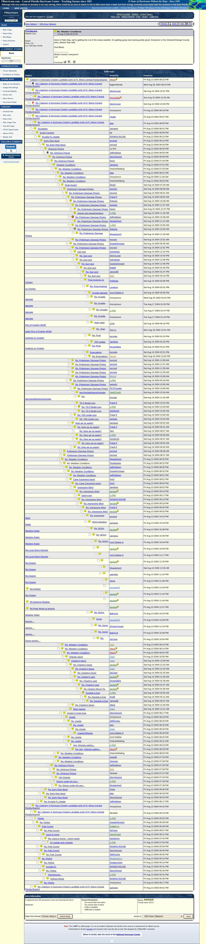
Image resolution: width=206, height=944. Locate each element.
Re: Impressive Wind (89, 491)
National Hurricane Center (128, 934)
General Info (8, 111)
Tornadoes (43, 129)
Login (6, 8)
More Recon (8, 98)
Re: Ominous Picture (60, 153)
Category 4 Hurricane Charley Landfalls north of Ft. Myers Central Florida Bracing (69, 79)
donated (90, 929)
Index (173, 24)
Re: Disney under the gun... (72, 785)
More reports (79, 709)
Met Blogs (7, 37)
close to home (52, 834)
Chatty (113, 117)
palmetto (114, 574)
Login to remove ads (11, 162)
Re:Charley (30, 563)
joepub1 (113, 205)
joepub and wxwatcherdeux (90, 213)
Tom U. (113, 330)
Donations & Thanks (11, 74)
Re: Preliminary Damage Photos (84, 193)
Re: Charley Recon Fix (94, 689)
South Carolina (47, 133)
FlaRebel (114, 281)
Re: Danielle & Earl (97, 697)
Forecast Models (10, 91)
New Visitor (21, 8)
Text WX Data (8, 126)
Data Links (7, 119)
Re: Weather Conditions (70, 169)
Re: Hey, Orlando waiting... (88, 749)
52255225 (114, 411)
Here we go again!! (84, 423)
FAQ (138, 16)
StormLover (115, 91)
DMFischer (115, 721)
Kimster (113, 239)
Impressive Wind (85, 487)
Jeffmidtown (115, 153)
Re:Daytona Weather (40, 602)
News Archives (9, 41)
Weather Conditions (65, 165)
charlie (72, 717)
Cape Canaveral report (84, 479)
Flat (189, 24)
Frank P (113, 197)
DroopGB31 (115, 347)
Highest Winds (57, 879)
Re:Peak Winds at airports (42, 608)
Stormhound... (55, 875)
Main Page (7, 30)
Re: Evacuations (100, 356)
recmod (113, 140)
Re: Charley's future (82, 665)
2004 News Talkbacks (48, 24)
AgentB (113, 757)
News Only (7, 33)
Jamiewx (114, 128)
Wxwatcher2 (116, 221)
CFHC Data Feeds (10, 130)
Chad (112, 789)
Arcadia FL (51, 867)
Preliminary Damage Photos (80, 189)
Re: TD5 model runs (87, 415)
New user (115, 16)
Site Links (7, 115)
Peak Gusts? (71, 185)
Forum (5, 71)
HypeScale (6, 58)
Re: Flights (45, 822)
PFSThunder (116, 388)
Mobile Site (7, 137)
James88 (114, 272)
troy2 (112, 479)
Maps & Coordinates (11, 84)
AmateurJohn (116, 862)
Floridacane (31, 31)
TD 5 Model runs (87, 403)
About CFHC (8, 133)
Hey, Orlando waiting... (84, 745)
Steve (112, 581)
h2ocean (114, 761)
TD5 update (99, 342)
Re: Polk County (51, 830)
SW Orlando (64, 777)
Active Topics (146, 14)
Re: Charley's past (86, 677)
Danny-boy (87, 495)
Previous (163, 24)
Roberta (113, 201)
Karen (113, 209)
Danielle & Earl (93, 693)
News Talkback (31, 24)
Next (181, 24)
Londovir (114, 287)
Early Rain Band (51, 141)
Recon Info (7, 95)
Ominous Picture (56, 149)
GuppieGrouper (117, 243)
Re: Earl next (86, 256)
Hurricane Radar (10, 102)
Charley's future (78, 661)
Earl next (81, 252)
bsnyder (113, 336)
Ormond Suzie (116, 626)
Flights (41, 818)
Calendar (154, 16)
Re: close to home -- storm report (64, 838)
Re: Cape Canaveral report (88, 483)
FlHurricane (11, 12)
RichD (113, 185)
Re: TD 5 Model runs (91, 407)
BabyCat (114, 613)
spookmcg (115, 838)
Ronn (112, 161)
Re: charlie (76, 721)
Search (6, 44)
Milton (133, 8)
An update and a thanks (61, 842)
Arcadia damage (100, 293)
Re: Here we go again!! (88, 427)
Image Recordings (10, 87)
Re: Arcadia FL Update (55, 801)
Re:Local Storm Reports (36, 550)
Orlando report (76, 657)
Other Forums (123, 14)
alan (112, 123)
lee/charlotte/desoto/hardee (93, 392)
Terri (112, 431)
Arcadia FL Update (51, 137)
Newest (12, 71)
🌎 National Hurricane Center (11, 156)
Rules (145, 16)
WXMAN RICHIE (118, 136)
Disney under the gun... (67, 781)
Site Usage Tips (9, 122)
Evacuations (96, 352)
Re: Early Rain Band (56, 145)
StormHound (116, 157)
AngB (112, 697)
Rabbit (113, 268)
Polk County (47, 826)
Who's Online (128, 16)
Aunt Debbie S (117, 292)
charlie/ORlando (85, 733)
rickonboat (115, 251)
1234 (112, 323)
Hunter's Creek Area (76, 713)
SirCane (113, 639)
